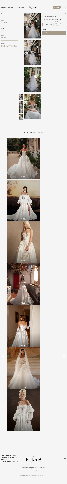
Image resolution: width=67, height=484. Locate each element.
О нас (15, 7)
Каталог (3, 7)
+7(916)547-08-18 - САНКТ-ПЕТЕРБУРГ (9, 458)
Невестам (10, 7)
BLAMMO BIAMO (48, 24)
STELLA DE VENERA (58, 24)
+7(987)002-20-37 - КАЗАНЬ (9, 461)
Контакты (21, 7)
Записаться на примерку (54, 33)
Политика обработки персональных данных (33, 475)
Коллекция (5, 13)
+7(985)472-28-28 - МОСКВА (9, 456)
